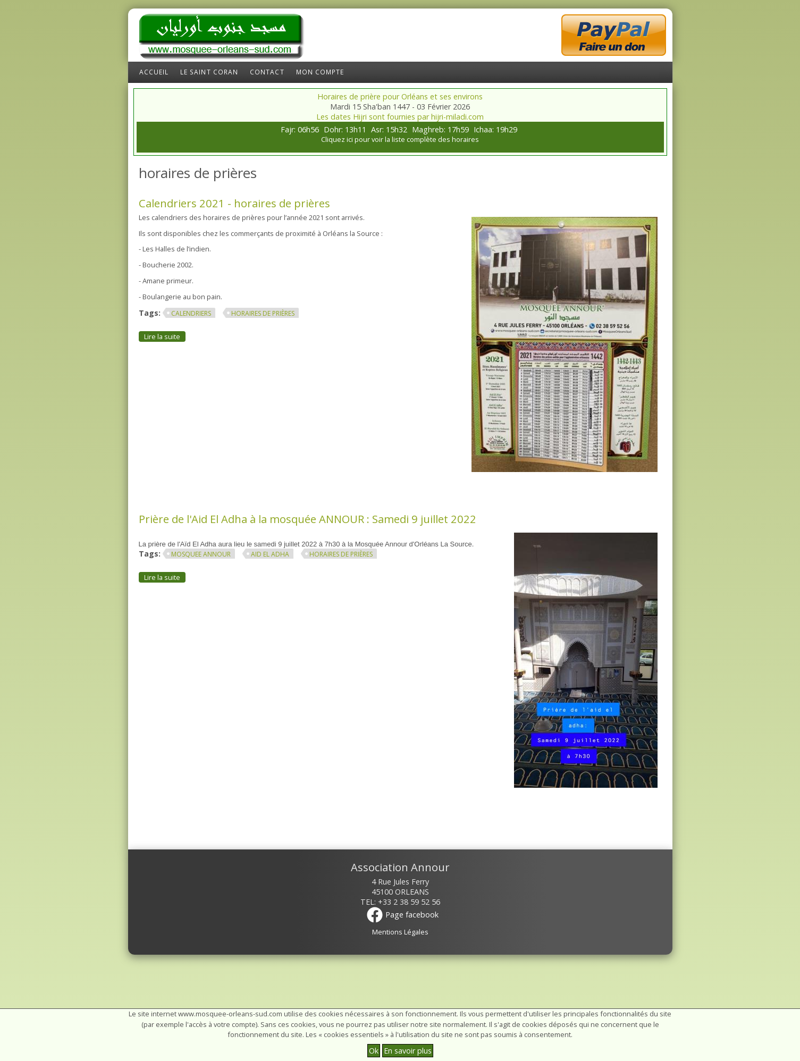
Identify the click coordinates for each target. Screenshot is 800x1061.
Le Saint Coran (209, 72)
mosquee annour (201, 554)
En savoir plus (408, 1051)
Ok (373, 1051)
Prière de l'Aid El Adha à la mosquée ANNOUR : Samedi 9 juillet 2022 (307, 518)
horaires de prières (262, 313)
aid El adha (270, 554)
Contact (267, 72)
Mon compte (320, 72)
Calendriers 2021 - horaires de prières (234, 203)
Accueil (154, 72)
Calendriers (191, 313)
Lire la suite (165, 336)
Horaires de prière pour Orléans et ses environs (400, 96)
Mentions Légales (400, 932)
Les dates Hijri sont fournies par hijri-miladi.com (400, 117)
